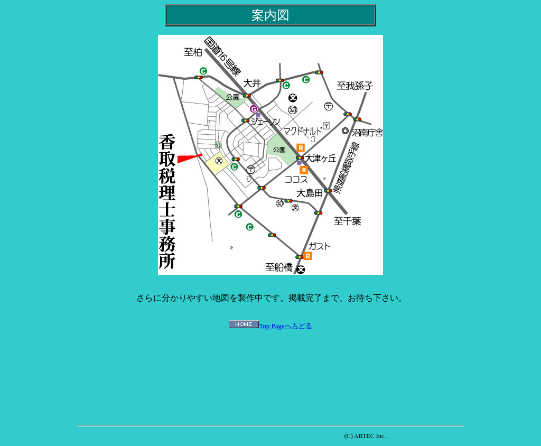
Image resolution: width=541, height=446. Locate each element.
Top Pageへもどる (285, 326)
